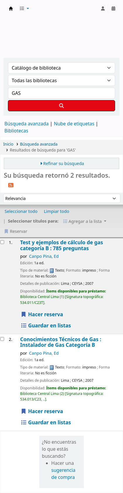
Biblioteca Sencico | (11, 8)
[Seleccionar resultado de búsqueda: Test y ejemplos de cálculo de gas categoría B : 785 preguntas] (2, 242)
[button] (24, 8)
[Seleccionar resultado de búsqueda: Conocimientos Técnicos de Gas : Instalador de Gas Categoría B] (2, 339)
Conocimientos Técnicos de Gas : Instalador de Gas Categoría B (60, 342)
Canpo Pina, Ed (44, 256)
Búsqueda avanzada (26, 123)
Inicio (8, 144)
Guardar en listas (45, 325)
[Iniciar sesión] (103, 8)
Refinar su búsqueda (63, 163)
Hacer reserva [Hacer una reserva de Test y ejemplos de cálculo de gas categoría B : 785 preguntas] (41, 314)
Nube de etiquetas (74, 123)
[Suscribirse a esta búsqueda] (11, 184)
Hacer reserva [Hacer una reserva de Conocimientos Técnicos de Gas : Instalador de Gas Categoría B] (41, 411)
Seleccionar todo (21, 211)
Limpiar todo (56, 211)
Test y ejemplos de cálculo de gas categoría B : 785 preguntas (61, 245)
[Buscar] (61, 105)
